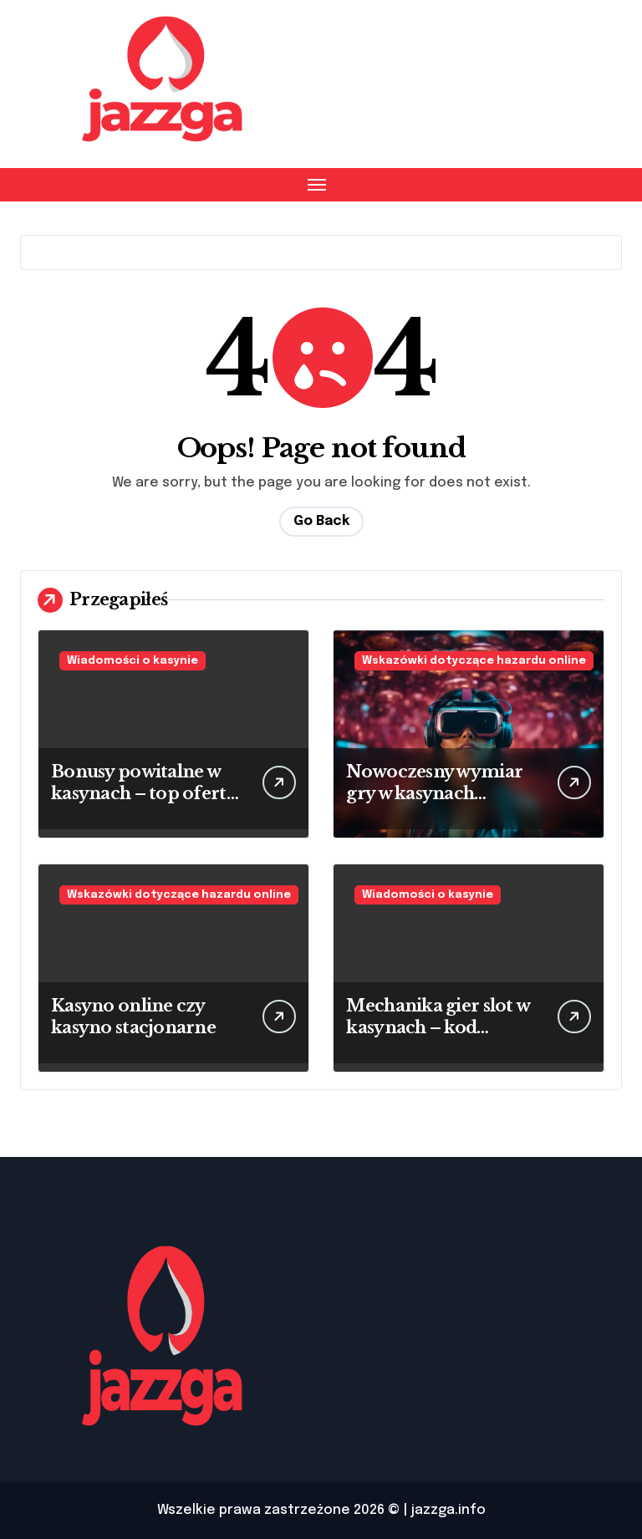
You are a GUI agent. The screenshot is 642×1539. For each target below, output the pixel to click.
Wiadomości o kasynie (132, 660)
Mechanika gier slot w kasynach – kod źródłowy (438, 1027)
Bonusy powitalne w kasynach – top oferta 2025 (143, 793)
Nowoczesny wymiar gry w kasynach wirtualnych (434, 793)
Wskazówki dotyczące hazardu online (474, 660)
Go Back (321, 521)
